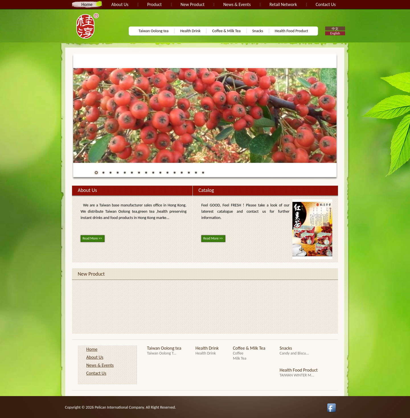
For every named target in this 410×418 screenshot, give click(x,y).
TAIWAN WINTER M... (297, 375)
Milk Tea (239, 358)
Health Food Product (291, 30)
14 (189, 172)
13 (182, 172)
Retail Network (283, 4)
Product (154, 4)
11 (167, 172)
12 (174, 172)
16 (203, 172)
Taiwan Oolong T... (161, 353)
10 (160, 172)
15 (196, 172)
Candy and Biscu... (294, 353)
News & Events (237, 4)
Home (87, 4)
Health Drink (190, 30)
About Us (119, 4)
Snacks (257, 30)
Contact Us (326, 4)
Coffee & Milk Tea (226, 30)
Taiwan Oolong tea (154, 30)
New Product (192, 4)
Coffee (238, 353)
